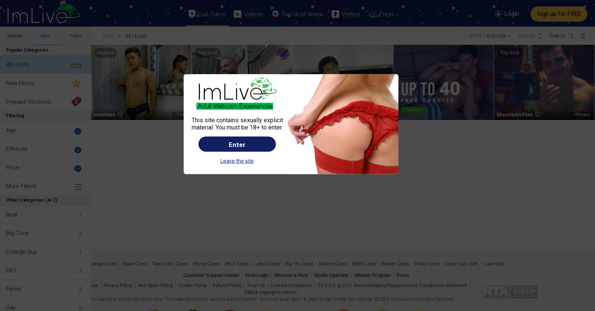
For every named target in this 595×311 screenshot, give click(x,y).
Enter (237, 144)
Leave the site (237, 161)
